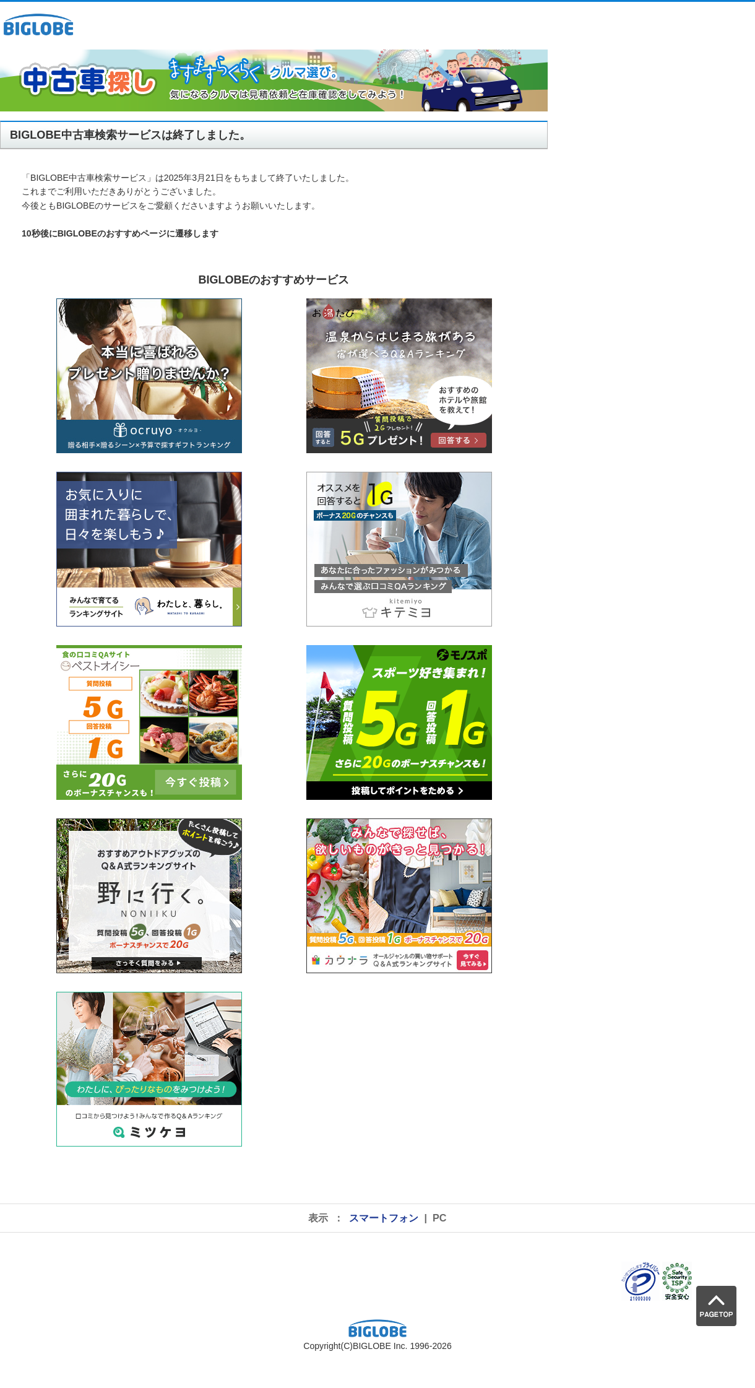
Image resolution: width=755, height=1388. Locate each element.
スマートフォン (383, 1217)
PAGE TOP (716, 1306)
